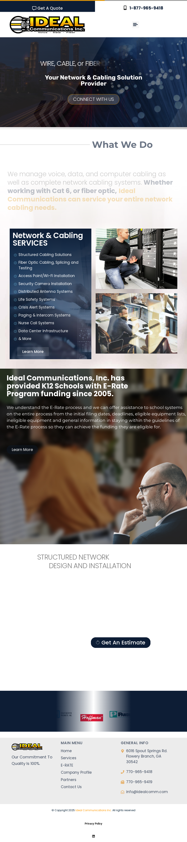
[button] (135, 24)
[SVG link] (47, 24)
